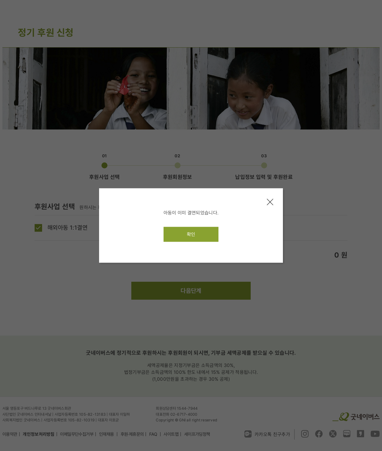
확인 (191, 234)
